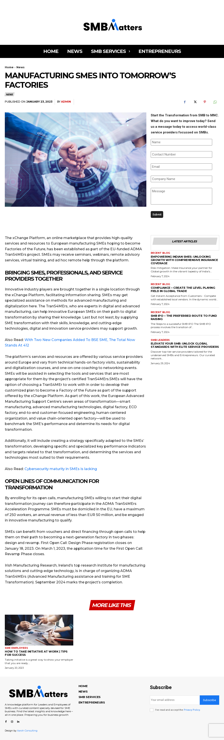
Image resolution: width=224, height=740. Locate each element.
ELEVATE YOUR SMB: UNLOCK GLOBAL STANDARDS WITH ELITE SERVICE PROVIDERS (185, 345)
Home (9, 67)
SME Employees (16, 648)
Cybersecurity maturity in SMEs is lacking (60, 469)
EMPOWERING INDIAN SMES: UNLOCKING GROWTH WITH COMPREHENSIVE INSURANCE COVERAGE (184, 260)
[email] (175, 700)
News (20, 67)
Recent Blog (160, 253)
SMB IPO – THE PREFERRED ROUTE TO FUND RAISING (184, 317)
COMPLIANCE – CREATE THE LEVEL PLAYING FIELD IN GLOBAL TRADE (183, 289)
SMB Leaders (160, 340)
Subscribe (209, 700)
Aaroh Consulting (27, 730)
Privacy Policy (192, 710)
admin (66, 101)
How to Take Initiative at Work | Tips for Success (36, 653)
